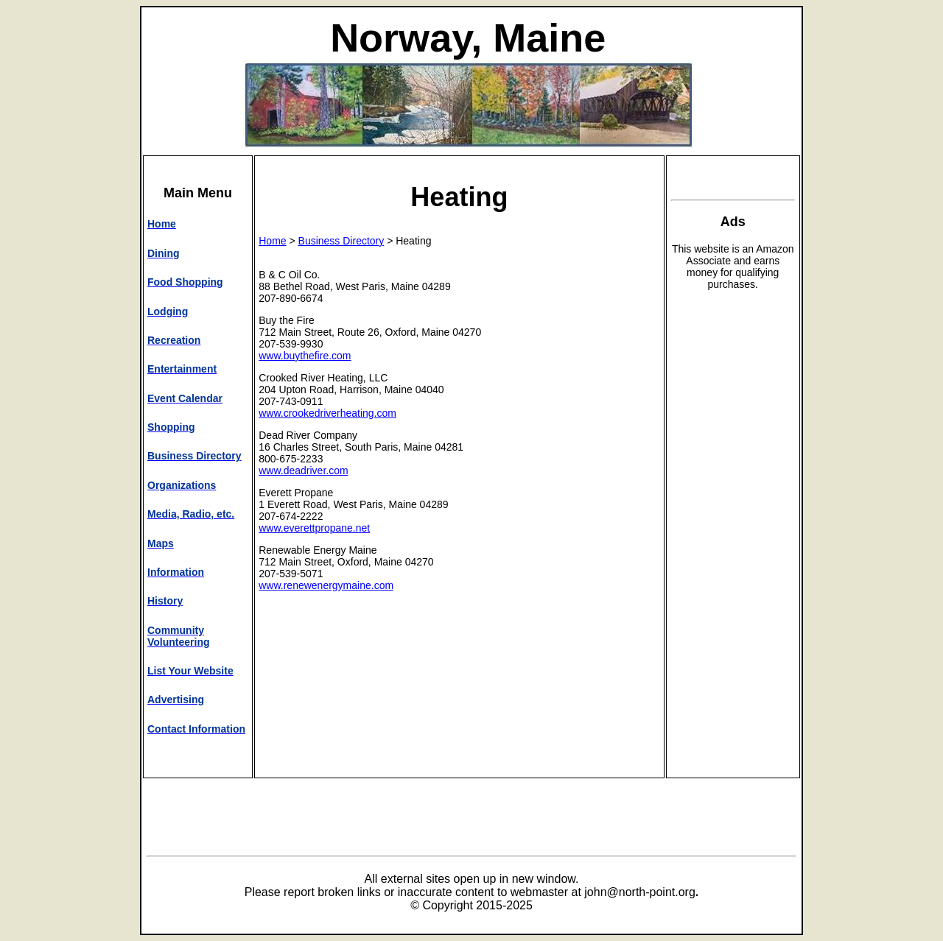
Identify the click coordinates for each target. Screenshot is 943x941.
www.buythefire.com (305, 356)
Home (272, 241)
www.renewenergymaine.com (326, 585)
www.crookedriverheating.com (327, 413)
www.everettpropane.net (314, 528)
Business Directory (341, 241)
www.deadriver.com (303, 470)
